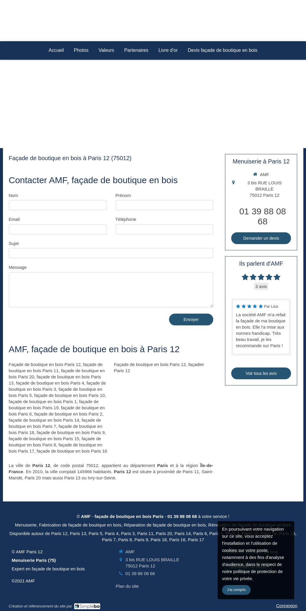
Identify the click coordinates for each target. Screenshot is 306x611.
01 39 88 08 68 (262, 216)
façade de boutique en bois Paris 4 (50, 382)
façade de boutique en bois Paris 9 (71, 432)
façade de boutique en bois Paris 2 (68, 413)
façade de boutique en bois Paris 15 (44, 438)
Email (14, 219)
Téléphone (125, 219)
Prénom (123, 195)
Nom (13, 195)
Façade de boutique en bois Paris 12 (45, 364)
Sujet (14, 243)
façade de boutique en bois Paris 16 (72, 450)
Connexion (286, 605)
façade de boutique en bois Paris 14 (44, 420)
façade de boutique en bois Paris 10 (69, 395)
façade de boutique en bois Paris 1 (43, 401)
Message (18, 267)
